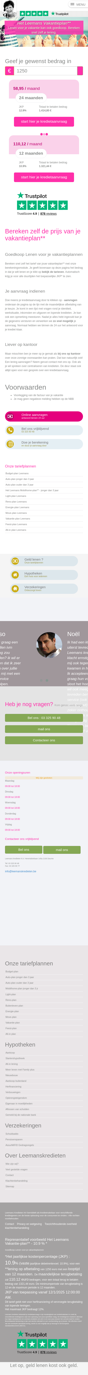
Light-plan (10, 994)
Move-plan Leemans (16, 513)
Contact (9, 1175)
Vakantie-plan (12, 1022)
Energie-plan (12, 1011)
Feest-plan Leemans (16, 524)
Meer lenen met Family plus (20, 1069)
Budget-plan (11, 971)
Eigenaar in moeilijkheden (19, 1103)
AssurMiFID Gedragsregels (19, 1145)
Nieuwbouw (11, 1075)
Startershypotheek (15, 1058)
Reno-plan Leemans (16, 501)
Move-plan (10, 1017)
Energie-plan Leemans (17, 507)
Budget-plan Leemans (17, 473)
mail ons (44, 729)
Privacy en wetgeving (29, 1224)
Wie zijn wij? (11, 1163)
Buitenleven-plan (14, 1005)
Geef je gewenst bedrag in (38, 61)
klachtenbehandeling (17, 1227)
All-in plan (10, 1034)
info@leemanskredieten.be (20, 871)
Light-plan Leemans (15, 496)
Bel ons (23, 849)
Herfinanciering (13, 1086)
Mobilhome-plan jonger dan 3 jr (21, 988)
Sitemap (9, 1186)
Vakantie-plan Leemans (17, 518)
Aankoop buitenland (15, 1081)
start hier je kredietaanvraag (44, 121)
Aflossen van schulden (17, 1109)
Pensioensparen (13, 1139)
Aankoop (10, 1052)
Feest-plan (11, 1028)
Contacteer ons (44, 740)
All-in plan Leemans (15, 530)
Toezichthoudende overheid (61, 1224)
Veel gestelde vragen (16, 1169)
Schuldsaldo (11, 1133)
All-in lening (11, 1064)
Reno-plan (10, 1000)
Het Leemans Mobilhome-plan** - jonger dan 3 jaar (32, 490)
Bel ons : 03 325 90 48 (44, 718)
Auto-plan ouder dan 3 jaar (19, 484)
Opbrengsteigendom (16, 1098)
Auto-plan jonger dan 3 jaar (19, 479)
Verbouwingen (12, 1092)
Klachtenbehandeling (16, 1180)
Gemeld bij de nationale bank (20, 1115)
